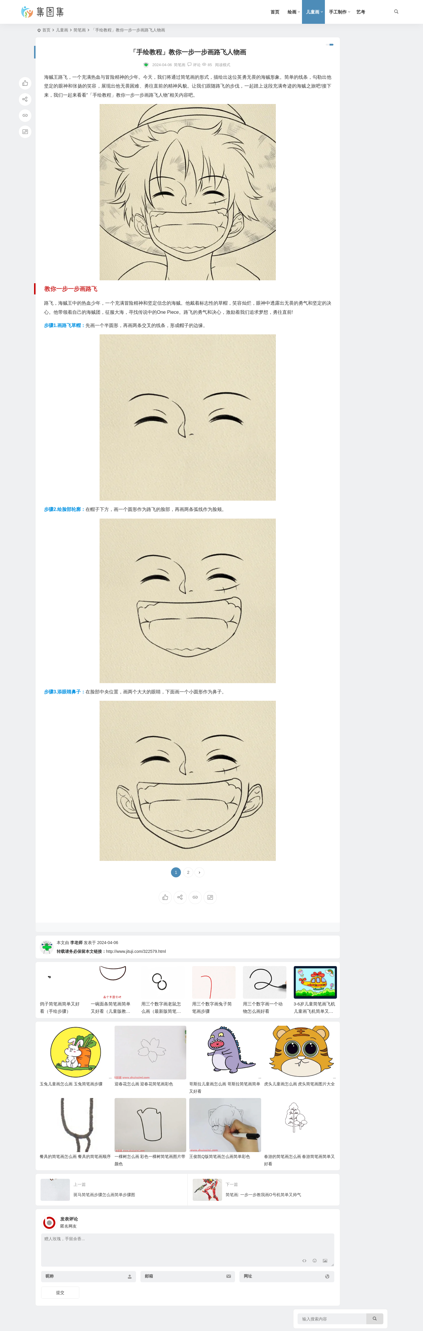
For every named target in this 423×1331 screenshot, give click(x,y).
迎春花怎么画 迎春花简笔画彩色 (131, 1092)
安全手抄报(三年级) (349, 212)
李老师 (76, 960)
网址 (215, 1275)
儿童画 (312, 11)
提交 (60, 1291)
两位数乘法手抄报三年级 (354, 186)
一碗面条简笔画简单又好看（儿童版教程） (110, 1029)
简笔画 (79, 30)
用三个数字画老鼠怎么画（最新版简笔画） (161, 1029)
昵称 (50, 1275)
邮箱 (132, 1275)
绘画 (292, 11)
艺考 (360, 11)
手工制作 (338, 11)
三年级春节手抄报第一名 (354, 266)
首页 (275, 11)
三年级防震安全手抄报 (351, 105)
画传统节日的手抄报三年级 (356, 239)
